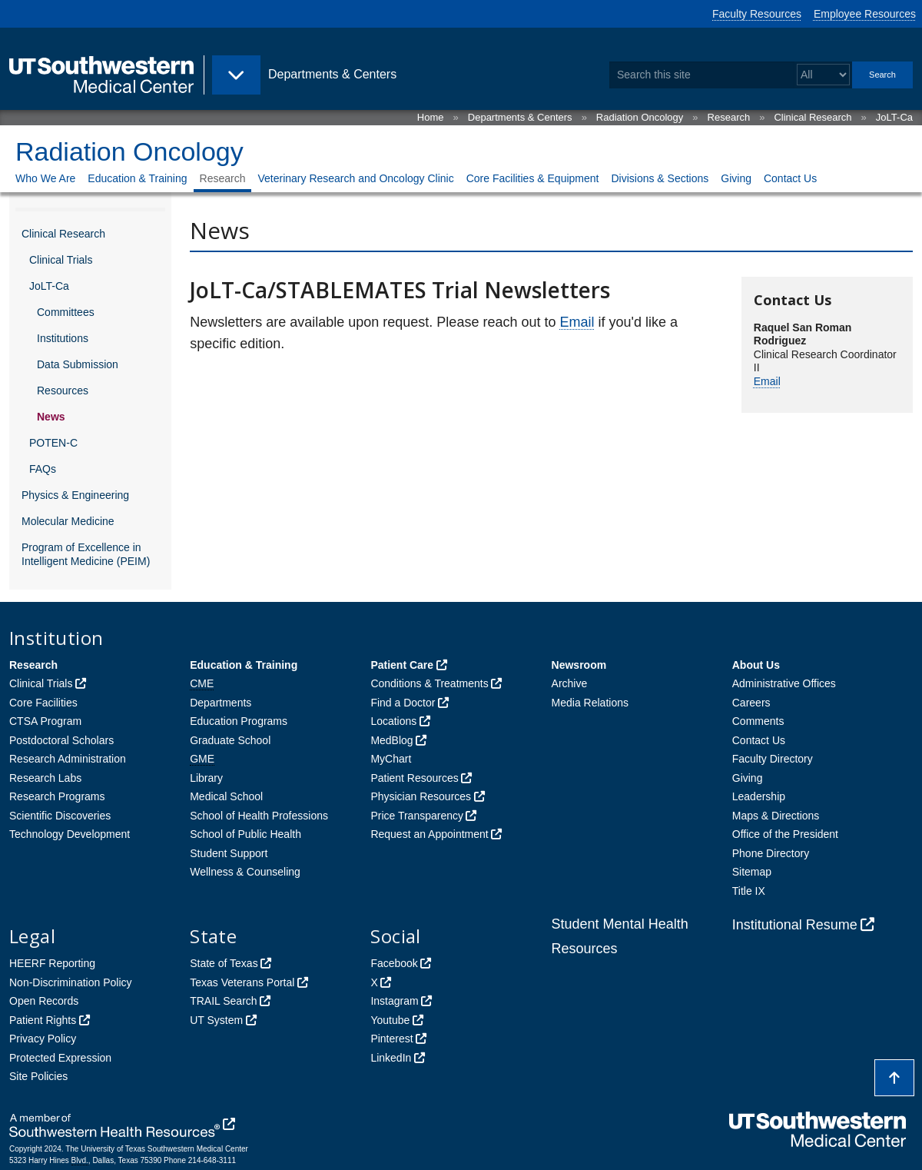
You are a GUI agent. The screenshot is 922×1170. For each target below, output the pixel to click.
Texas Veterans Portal (242, 982)
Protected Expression (60, 1058)
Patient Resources (414, 778)
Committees (66, 312)
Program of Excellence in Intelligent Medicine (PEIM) (86, 554)
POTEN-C (53, 443)
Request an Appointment (429, 834)
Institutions (62, 338)
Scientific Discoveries (60, 815)
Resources (62, 390)
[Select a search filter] (823, 75)
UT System (216, 1020)
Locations (393, 721)
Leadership (758, 796)
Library (206, 778)
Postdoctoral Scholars (61, 740)
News (51, 416)
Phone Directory (770, 853)
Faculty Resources (756, 14)
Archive (570, 683)
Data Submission (77, 364)
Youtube (390, 1020)
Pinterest (391, 1038)
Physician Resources (420, 796)
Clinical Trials (60, 260)
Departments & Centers (520, 117)
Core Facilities (43, 702)
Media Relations (590, 702)
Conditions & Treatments (429, 683)
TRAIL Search (223, 1001)
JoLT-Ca (894, 117)
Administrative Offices (784, 683)
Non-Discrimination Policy (70, 982)
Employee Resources (865, 14)
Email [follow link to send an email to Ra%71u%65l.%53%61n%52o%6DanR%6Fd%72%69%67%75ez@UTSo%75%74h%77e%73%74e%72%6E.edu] (576, 322)
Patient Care (401, 665)
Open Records (43, 1001)
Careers (751, 702)
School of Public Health (245, 834)
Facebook (393, 963)
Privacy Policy (42, 1038)
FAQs (42, 469)
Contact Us (790, 178)
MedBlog (391, 740)
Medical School (226, 796)
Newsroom (579, 665)
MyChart (390, 759)
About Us (756, 665)
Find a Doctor (402, 702)
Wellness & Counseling (245, 872)
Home (430, 117)
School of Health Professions (259, 815)
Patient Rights (42, 1020)
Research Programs (57, 796)
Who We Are (45, 178)
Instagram (394, 1001)
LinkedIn (390, 1058)
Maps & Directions (776, 815)
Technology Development (69, 834)
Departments (220, 702)
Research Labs (45, 778)
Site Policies (38, 1076)
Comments (758, 721)
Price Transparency (416, 815)
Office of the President (785, 834)
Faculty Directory (772, 759)
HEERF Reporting (52, 963)
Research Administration (67, 759)
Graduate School (230, 740)
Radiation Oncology (639, 117)
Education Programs (238, 721)
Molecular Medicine (68, 521)
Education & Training (137, 178)
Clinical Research (812, 117)
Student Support (228, 853)
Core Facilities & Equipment (532, 178)
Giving (736, 178)
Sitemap (751, 872)
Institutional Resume (794, 924)
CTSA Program (45, 721)
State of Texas (223, 963)
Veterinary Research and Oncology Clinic (355, 178)
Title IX (748, 891)
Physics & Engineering (75, 495)
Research (729, 117)
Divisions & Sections (659, 178)
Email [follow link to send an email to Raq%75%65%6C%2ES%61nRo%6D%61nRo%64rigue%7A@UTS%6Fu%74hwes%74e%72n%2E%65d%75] (767, 381)
